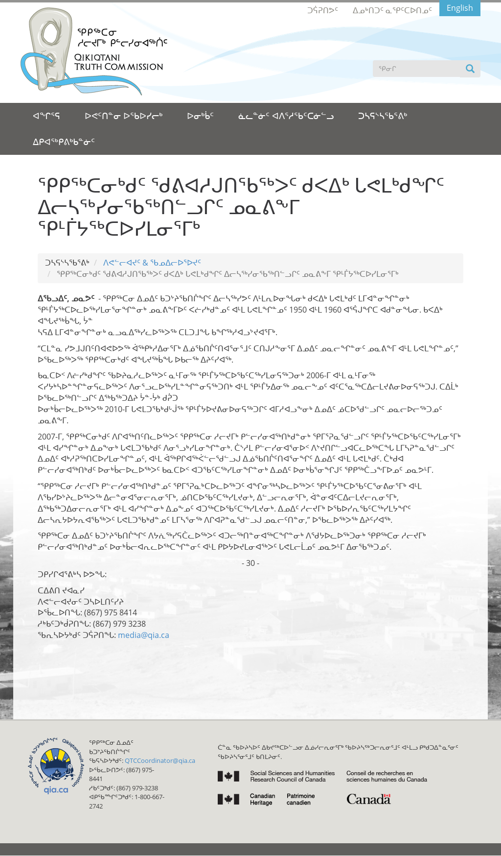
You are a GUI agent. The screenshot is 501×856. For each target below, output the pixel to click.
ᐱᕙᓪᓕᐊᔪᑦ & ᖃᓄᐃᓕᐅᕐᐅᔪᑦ (152, 262)
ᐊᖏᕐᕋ (46, 116)
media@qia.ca (143, 635)
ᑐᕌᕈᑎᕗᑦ (322, 10)
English (460, 7)
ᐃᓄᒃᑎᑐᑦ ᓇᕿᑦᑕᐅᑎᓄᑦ (392, 10)
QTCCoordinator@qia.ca (160, 760)
